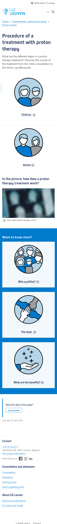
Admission (7, 477)
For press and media (12, 505)
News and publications (14, 500)
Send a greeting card (13, 487)
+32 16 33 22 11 (10, 446)
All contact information (14, 453)
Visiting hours (9, 482)
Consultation (9, 472)
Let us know (14, 410)
